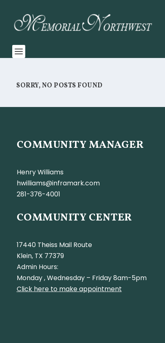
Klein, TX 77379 (40, 256)
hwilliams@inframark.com (58, 183)
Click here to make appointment (69, 289)
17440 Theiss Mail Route (54, 244)
